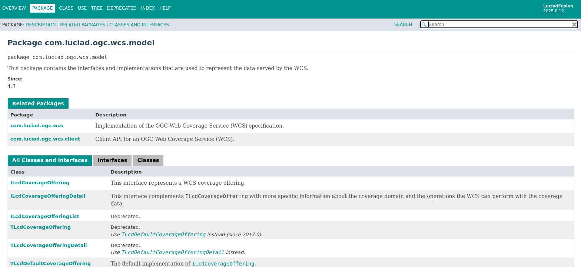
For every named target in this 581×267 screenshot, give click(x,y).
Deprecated (122, 8)
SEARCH (403, 24)
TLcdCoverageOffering (40, 227)
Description (41, 24)
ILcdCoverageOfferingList (44, 216)
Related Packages (82, 24)
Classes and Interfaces (139, 24)
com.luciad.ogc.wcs (36, 125)
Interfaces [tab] (112, 160)
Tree (97, 8)
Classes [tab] (148, 160)
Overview (14, 8)
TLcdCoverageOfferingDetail (48, 245)
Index (148, 8)
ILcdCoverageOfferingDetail (48, 196)
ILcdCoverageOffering (39, 182)
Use (82, 8)
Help (165, 8)
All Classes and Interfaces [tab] (49, 160)
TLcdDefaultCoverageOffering (50, 263)
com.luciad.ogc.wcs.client (45, 139)
